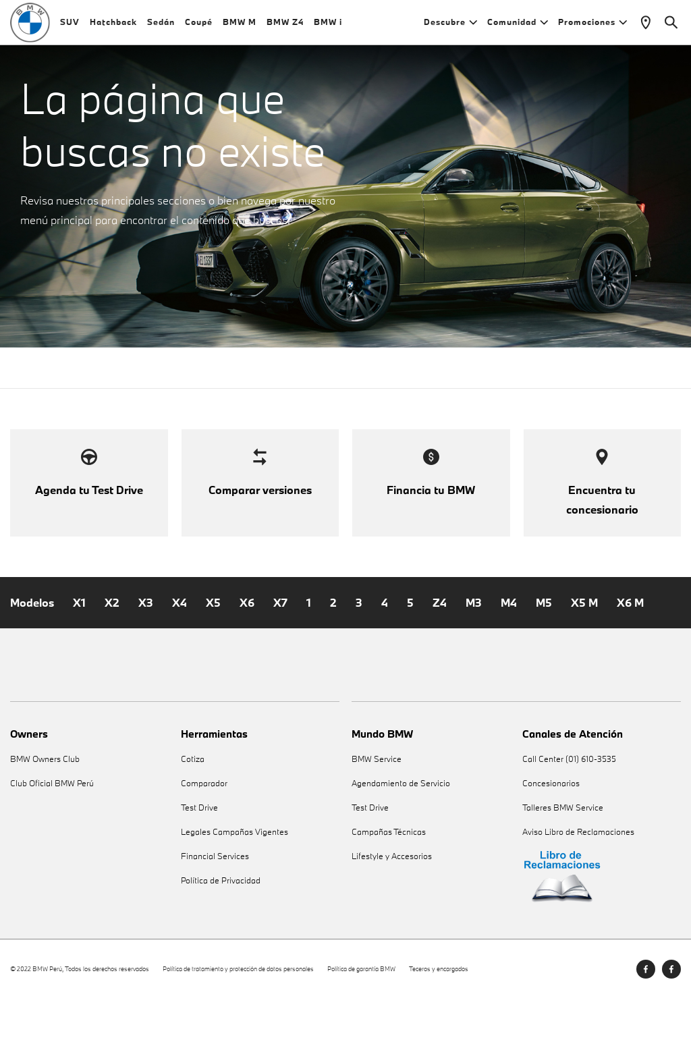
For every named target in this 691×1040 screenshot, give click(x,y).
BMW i (328, 26)
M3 (474, 643)
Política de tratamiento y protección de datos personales (238, 1010)
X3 (145, 643)
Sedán (161, 26)
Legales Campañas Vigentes (234, 873)
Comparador (204, 824)
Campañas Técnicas (389, 873)
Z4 (440, 643)
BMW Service (377, 800)
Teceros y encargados (438, 1010)
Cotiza (192, 800)
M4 (509, 643)
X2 (112, 643)
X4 (179, 643)
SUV (70, 26)
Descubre (450, 26)
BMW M (239, 26)
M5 (544, 643)
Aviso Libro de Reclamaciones (578, 873)
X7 (280, 643)
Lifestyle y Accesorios (392, 897)
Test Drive (199, 848)
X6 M (630, 643)
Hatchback (113, 26)
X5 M (584, 643)
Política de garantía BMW (361, 1010)
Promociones (592, 26)
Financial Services (215, 897)
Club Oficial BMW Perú (52, 824)
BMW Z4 (285, 26)
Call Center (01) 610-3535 (569, 800)
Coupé (199, 26)
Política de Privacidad (220, 921)
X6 (247, 643)
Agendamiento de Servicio (401, 824)
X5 (213, 643)
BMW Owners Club (45, 800)
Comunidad (517, 26)
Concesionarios (551, 824)
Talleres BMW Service (562, 848)
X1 (79, 643)
